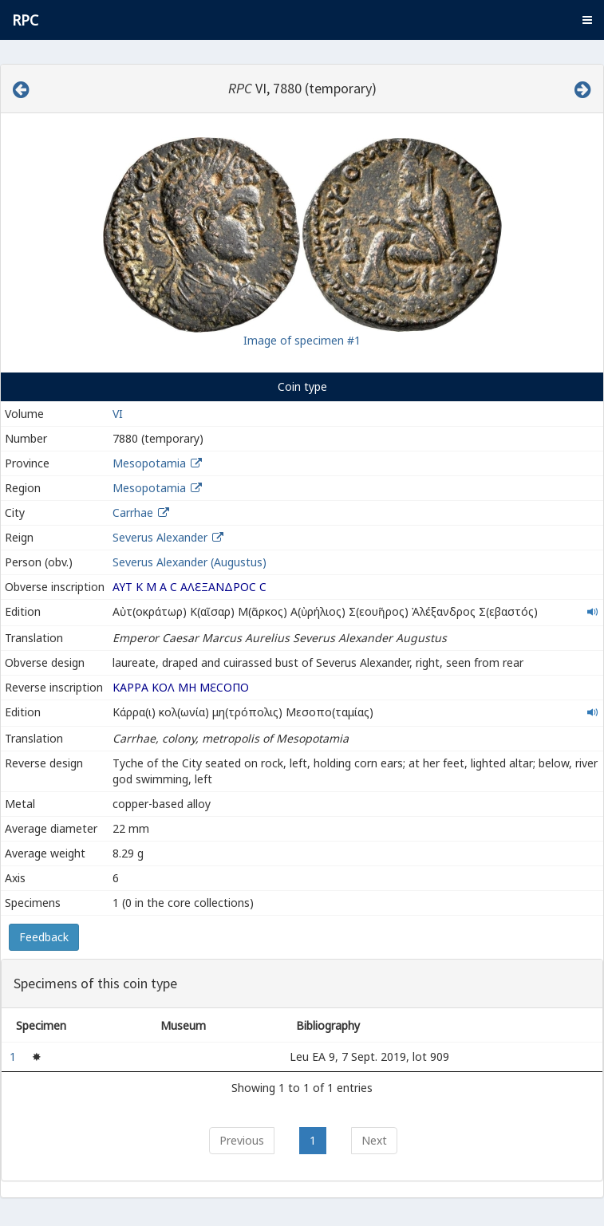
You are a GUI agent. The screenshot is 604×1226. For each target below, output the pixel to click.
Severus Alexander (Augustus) (189, 562)
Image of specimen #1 (302, 340)
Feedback (44, 936)
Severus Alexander (160, 537)
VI (118, 413)
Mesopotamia (149, 463)
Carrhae (133, 512)
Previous (241, 1140)
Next (374, 1140)
